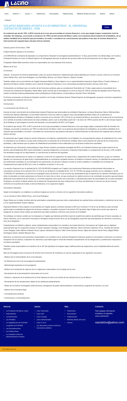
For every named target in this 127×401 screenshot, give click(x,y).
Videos (111, 14)
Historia (17, 14)
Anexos (102, 14)
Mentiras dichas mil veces (86, 14)
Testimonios (41, 14)
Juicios (28, 14)
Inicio (7, 14)
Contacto (8, 20)
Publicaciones (68, 14)
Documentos (54, 14)
